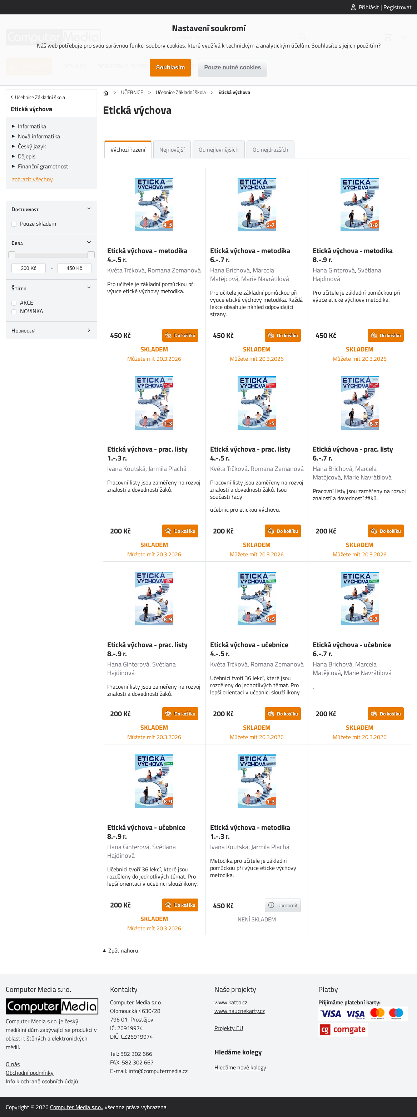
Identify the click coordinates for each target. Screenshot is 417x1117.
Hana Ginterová (334, 270)
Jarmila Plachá (167, 468)
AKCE (26, 302)
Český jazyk (32, 146)
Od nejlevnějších (219, 149)
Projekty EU (228, 1028)
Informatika (32, 126)
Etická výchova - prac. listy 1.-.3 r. (147, 453)
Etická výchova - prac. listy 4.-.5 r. (250, 453)
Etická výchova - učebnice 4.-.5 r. (249, 649)
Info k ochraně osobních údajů (42, 1081)
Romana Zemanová (174, 270)
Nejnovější (172, 149)
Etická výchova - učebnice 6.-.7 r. (352, 649)
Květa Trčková (126, 270)
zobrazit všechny (32, 179)
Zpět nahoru (123, 950)
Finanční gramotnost (43, 166)
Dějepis (26, 156)
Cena (17, 242)
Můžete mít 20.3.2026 (154, 358)
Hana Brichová (230, 270)
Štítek (18, 288)
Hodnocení (23, 330)
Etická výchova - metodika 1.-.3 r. (250, 832)
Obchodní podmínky (30, 1072)
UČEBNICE (132, 92)
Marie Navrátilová (265, 279)
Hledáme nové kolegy (240, 1067)
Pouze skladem (38, 223)
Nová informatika (39, 136)
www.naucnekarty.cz (239, 1011)
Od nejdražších (270, 149)
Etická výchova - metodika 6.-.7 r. (250, 255)
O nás (13, 1064)
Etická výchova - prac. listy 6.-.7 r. (353, 453)
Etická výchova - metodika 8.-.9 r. (353, 255)
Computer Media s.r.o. (76, 1107)
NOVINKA (31, 311)
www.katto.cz (230, 1002)
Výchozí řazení (127, 149)
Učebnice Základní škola (181, 92)
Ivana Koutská (126, 468)
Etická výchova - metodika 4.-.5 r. (147, 255)
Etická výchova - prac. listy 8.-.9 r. (147, 649)
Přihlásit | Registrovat (385, 7)
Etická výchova (31, 109)
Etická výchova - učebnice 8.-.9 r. (146, 832)
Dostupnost (25, 209)
